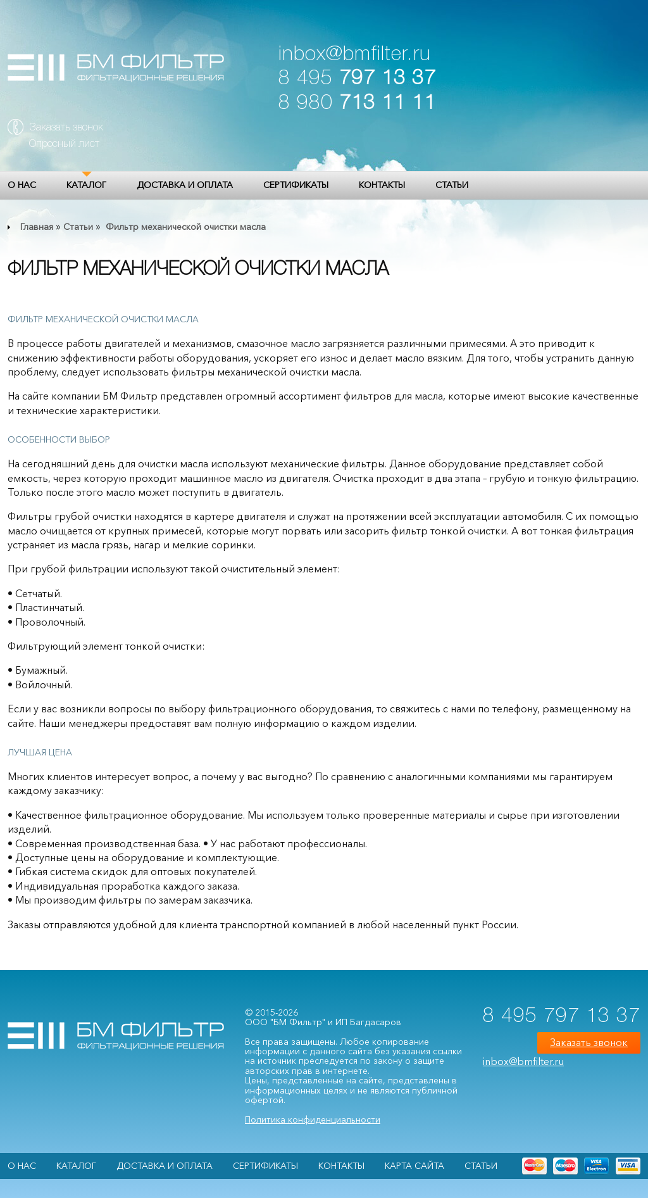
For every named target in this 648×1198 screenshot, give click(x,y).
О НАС (22, 185)
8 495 (357, 79)
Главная (36, 226)
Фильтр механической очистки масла (184, 226)
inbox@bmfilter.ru (354, 55)
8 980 (357, 103)
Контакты (382, 185)
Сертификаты (295, 185)
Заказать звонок (66, 127)
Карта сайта (414, 1165)
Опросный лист (64, 144)
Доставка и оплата (185, 185)
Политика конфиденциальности (312, 1119)
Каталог (86, 185)
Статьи (451, 185)
